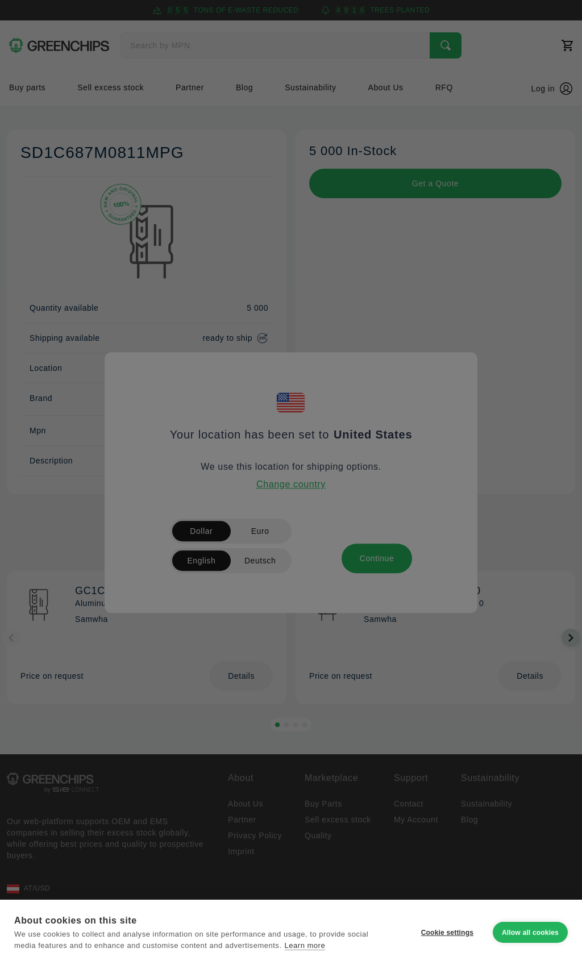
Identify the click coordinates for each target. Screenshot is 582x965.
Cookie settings (447, 933)
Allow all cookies (530, 933)
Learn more (305, 945)
